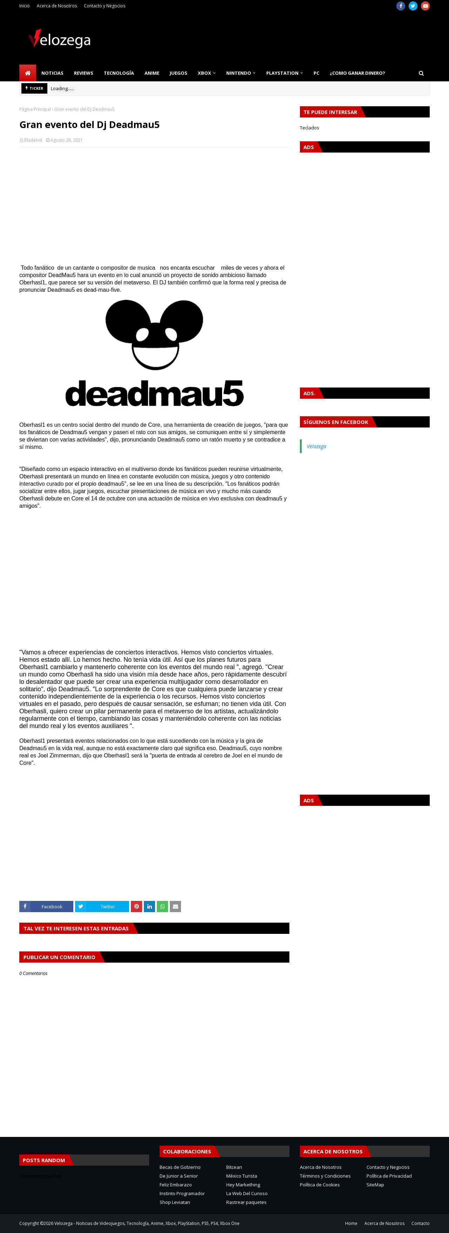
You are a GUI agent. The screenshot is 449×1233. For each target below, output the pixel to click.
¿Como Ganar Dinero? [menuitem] (357, 73)
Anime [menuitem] (152, 73)
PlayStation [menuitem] (282, 73)
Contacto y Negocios (104, 6)
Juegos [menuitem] (178, 73)
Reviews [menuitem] (83, 73)
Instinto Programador (182, 1193)
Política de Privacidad (389, 1176)
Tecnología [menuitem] (119, 73)
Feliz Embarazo (176, 1184)
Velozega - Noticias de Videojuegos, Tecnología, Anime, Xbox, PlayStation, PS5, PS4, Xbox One (147, 1223)
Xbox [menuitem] (204, 73)
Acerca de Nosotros (57, 6)
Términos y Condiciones (325, 1176)
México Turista (241, 1176)
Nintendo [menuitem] (238, 73)
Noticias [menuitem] (52, 73)
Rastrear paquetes (246, 1202)
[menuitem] (27, 73)
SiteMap (375, 1184)
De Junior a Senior (179, 1176)
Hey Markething (243, 1184)
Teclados (309, 127)
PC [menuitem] (316, 73)
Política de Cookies (320, 1184)
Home (351, 1223)
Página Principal (35, 109)
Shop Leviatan (175, 1202)
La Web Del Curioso (247, 1193)
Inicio (24, 6)
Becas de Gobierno (180, 1167)
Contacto (420, 1223)
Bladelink (33, 140)
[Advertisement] (154, 203)
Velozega (316, 446)
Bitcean (234, 1167)
